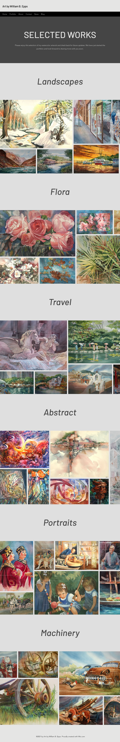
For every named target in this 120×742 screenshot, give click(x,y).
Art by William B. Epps (15, 6)
